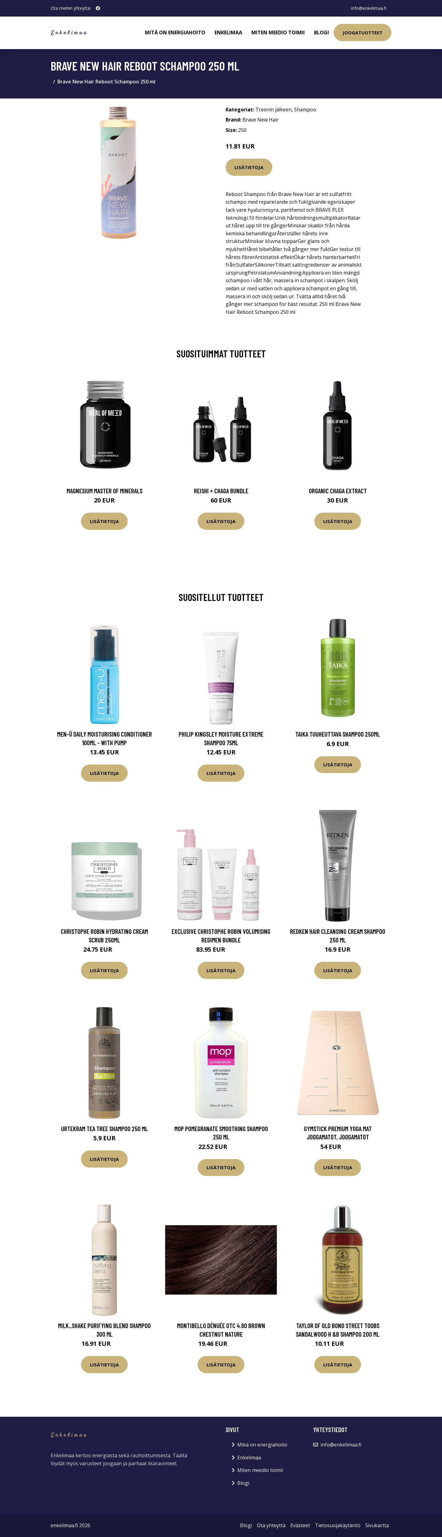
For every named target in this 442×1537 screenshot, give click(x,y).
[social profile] (98, 8)
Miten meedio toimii (278, 32)
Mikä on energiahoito (262, 1444)
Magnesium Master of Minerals (104, 491)
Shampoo (305, 109)
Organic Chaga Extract (338, 491)
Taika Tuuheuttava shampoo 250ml (337, 734)
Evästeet (300, 1525)
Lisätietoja (249, 167)
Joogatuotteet (362, 32)
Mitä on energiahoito (175, 32)
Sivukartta (377, 1525)
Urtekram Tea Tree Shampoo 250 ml (104, 1128)
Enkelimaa (228, 32)
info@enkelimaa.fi (368, 8)
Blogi (321, 32)
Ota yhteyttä (271, 1525)
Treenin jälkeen (273, 109)
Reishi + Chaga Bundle (221, 491)
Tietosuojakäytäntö (337, 1525)
